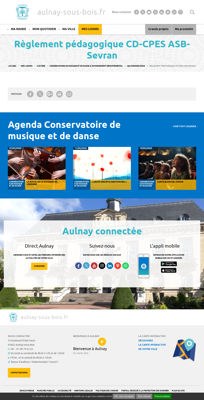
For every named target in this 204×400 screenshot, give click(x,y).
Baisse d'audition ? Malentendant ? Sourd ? (34, 362)
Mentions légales (83, 390)
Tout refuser (144, 396)
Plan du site (178, 390)
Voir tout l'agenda (184, 126)
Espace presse (27, 390)
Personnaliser (162, 396)
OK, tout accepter (124, 396)
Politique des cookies (107, 390)
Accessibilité (64, 390)
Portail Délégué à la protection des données (145, 390)
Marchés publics (46, 390)
